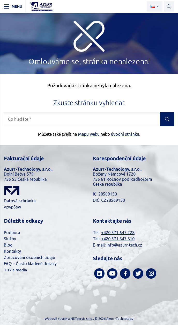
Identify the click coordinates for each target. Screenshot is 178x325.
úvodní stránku (125, 134)
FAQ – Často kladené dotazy (30, 263)
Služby (10, 238)
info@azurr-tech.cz (124, 245)
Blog (8, 245)
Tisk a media (15, 270)
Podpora (12, 232)
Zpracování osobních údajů (29, 257)
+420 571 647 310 (118, 238)
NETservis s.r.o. (82, 318)
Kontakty (12, 251)
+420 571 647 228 (118, 232)
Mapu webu (89, 134)
